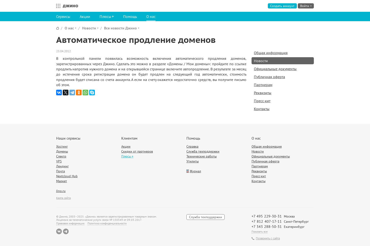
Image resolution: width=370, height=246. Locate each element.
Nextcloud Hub (67, 176)
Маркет (61, 181)
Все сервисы (57, 6)
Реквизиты (262, 92)
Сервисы (63, 16)
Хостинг (62, 146)
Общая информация (271, 52)
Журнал (195, 171)
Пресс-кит (262, 100)
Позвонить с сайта (268, 238)
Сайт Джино (57, 28)
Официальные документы (275, 68)
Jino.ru (61, 191)
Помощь (130, 16)
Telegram (66, 231)
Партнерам (263, 84)
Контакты (261, 108)
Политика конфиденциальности (107, 223)
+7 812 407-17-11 (267, 221)
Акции (85, 16)
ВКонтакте (59, 231)
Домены (62, 151)
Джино (70, 6)
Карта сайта (63, 198)
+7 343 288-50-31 (267, 226)
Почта (60, 171)
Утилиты (192, 161)
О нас (151, 16)
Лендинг (62, 166)
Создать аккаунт (282, 6)
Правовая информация (70, 223)
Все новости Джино (120, 28)
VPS (59, 161)
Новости (89, 28)
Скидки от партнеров (137, 151)
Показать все (260, 231)
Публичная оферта (269, 76)
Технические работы (201, 156)
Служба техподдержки (202, 151)
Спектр (61, 156)
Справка (192, 146)
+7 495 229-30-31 (267, 216)
